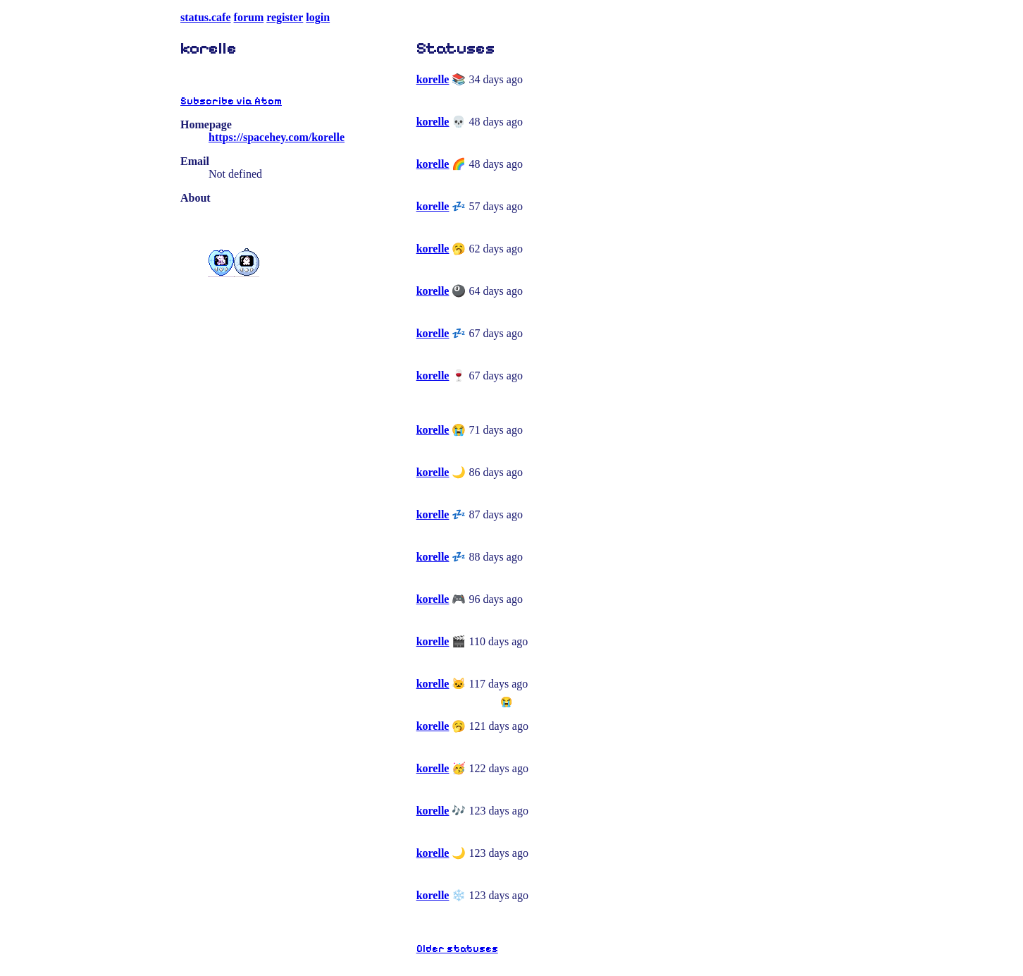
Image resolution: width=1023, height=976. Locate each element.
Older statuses (457, 949)
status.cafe (205, 17)
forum (249, 17)
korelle (433, 79)
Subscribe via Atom (231, 101)
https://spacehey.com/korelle (277, 137)
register (284, 17)
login (318, 17)
